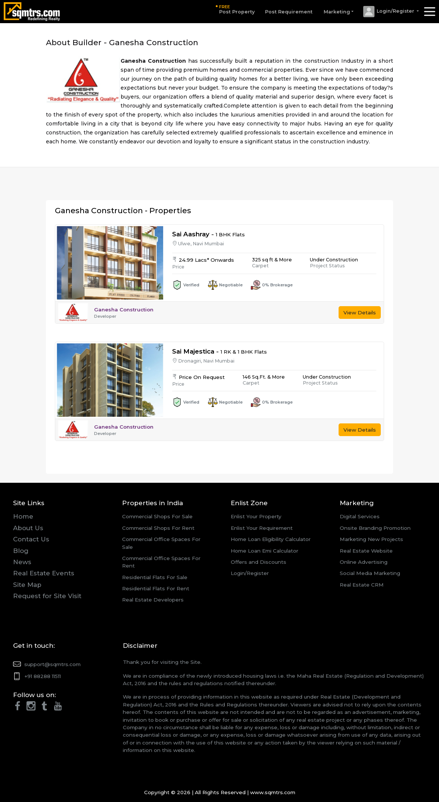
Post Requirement (287, 12)
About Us (28, 528)
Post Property (235, 9)
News (22, 562)
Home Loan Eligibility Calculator (271, 539)
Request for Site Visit (47, 596)
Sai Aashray (190, 234)
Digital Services (360, 516)
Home (23, 516)
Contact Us (31, 539)
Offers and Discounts (258, 562)
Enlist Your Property (256, 516)
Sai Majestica (193, 351)
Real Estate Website (366, 551)
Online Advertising (363, 562)
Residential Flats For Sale (154, 577)
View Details (359, 312)
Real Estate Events (43, 573)
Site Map (27, 584)
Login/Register (250, 573)
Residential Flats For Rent (155, 588)
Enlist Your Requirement (262, 528)
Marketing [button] (335, 12)
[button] (390, 11)
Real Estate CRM (362, 585)
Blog (20, 550)
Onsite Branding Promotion (375, 528)
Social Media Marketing (370, 573)
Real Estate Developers (153, 600)
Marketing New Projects (371, 539)
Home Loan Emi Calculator (264, 551)
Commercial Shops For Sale (157, 516)
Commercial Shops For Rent (158, 528)
